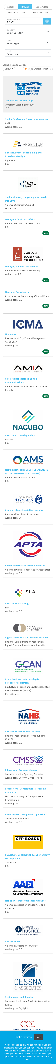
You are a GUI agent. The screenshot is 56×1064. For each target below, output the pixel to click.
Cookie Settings (23, 1037)
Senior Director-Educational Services (25, 565)
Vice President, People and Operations (26, 814)
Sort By (8, 68)
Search (10, 6)
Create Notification (41, 68)
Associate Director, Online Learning (24, 510)
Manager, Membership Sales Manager (25, 900)
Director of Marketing (17, 603)
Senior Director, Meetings (19, 100)
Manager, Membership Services (22, 266)
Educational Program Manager (21, 770)
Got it (38, 1037)
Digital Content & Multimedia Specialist (26, 637)
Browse (25, 6)
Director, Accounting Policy (20, 435)
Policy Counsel (13, 941)
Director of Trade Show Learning (22, 731)
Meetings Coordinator (17, 292)
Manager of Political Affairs (20, 219)
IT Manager (11, 334)
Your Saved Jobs (40, 12)
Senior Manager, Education (19, 997)
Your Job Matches (16, 12)
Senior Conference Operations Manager (26, 119)
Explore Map (42, 6)
